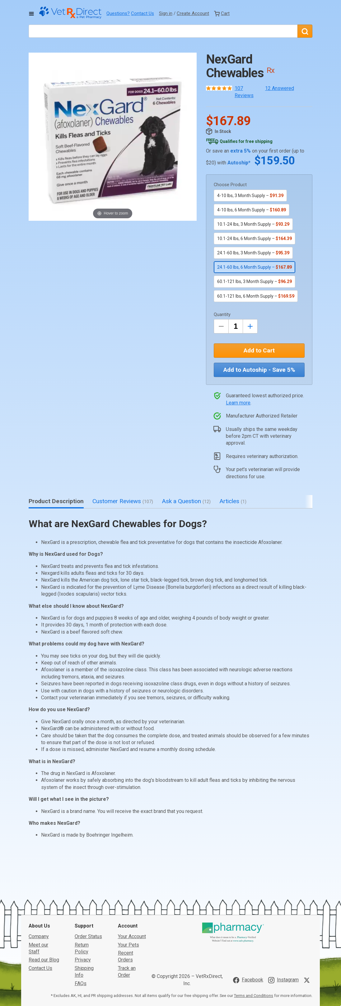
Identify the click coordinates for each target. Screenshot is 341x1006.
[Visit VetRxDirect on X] (308, 934)
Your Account (132, 890)
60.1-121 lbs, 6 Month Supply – (255, 296)
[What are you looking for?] (163, 31)
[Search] (304, 31)
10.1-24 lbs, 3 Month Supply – (253, 224)
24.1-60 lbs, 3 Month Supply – (253, 252)
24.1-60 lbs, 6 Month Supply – (254, 267)
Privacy (83, 913)
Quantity (222, 314)
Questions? (118, 13)
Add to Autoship (259, 369)
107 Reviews (244, 91)
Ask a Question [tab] (186, 501)
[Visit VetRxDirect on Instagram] (283, 934)
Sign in (165, 13)
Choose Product (230, 184)
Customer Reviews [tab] (122, 501)
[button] (113, 137)
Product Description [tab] (56, 501)
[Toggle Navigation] (31, 14)
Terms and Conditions (253, 949)
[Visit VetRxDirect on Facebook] (248, 934)
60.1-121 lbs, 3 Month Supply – (254, 281)
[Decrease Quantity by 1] (221, 326)
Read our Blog (44, 913)
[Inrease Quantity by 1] (250, 326)
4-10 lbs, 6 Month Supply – (251, 209)
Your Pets (128, 898)
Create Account (193, 13)
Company (39, 890)
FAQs (80, 937)
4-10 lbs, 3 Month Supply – (250, 195)
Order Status (88, 890)
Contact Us (142, 13)
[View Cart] (222, 13)
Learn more (238, 403)
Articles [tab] (232, 501)
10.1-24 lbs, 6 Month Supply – (254, 238)
